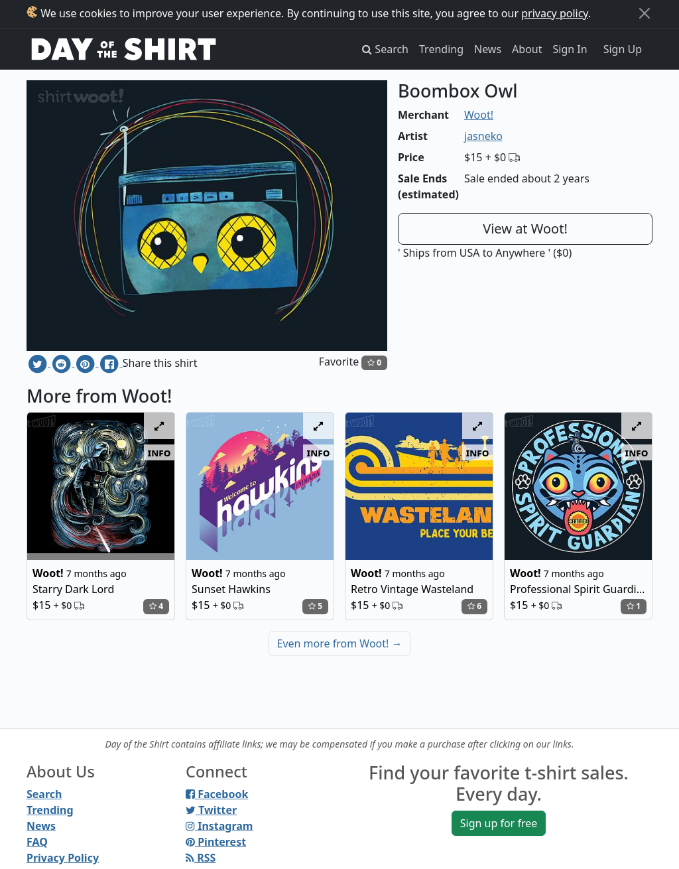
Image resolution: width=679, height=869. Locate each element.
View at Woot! (525, 228)
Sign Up (622, 49)
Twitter (211, 810)
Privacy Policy (63, 857)
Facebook (217, 794)
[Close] (644, 13)
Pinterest (216, 842)
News (487, 49)
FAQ (37, 842)
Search (44, 794)
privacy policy (554, 13)
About (527, 49)
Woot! (478, 114)
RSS (201, 857)
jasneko (483, 136)
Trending (441, 49)
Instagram (219, 826)
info (159, 452)
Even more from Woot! (339, 643)
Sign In (570, 49)
